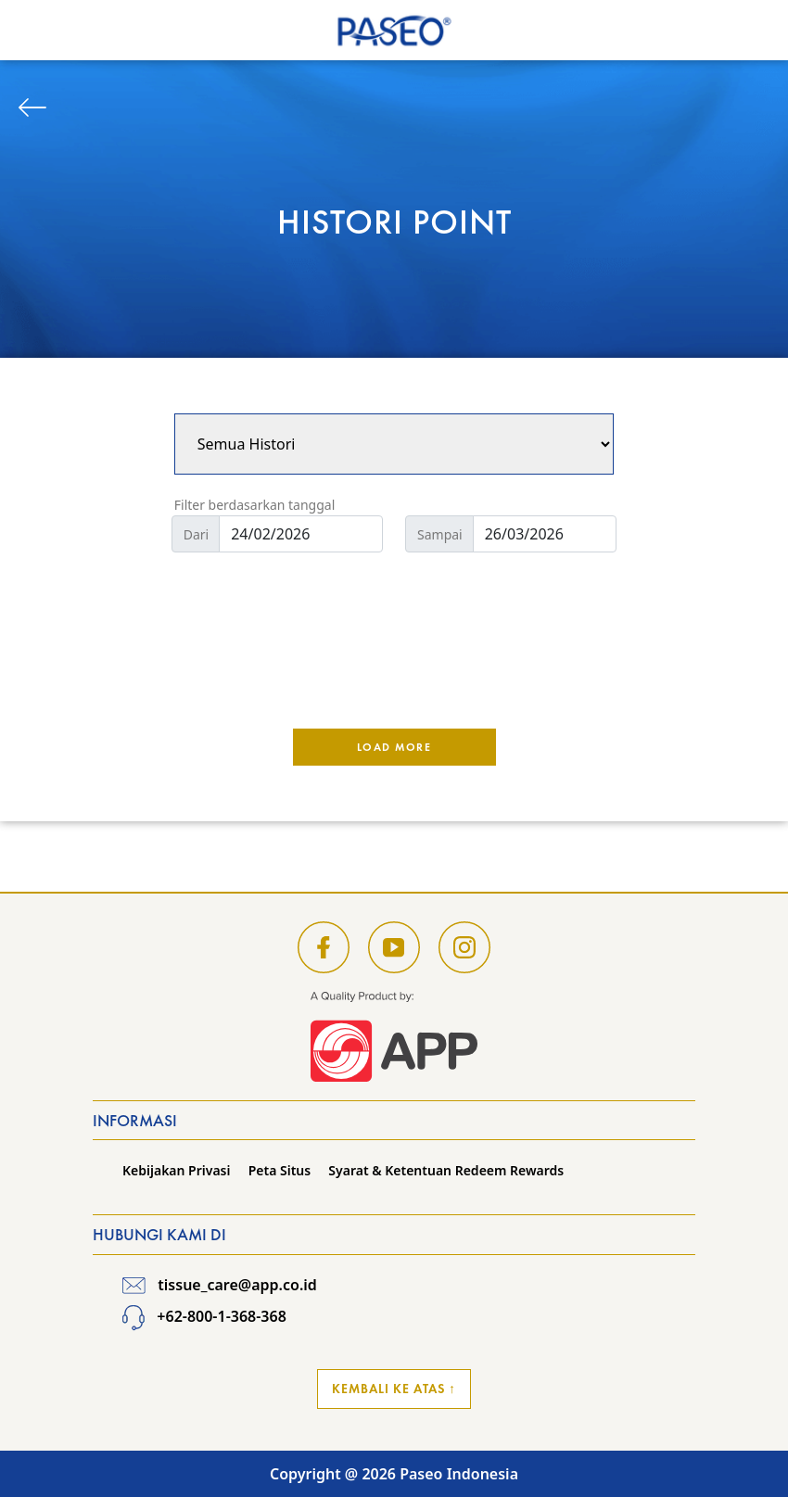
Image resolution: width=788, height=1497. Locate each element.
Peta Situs (279, 1170)
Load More (394, 747)
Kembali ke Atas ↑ (394, 1388)
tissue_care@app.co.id (219, 1285)
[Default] (301, 533)
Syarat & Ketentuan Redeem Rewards (446, 1170)
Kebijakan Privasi (176, 1170)
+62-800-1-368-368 (204, 1316)
